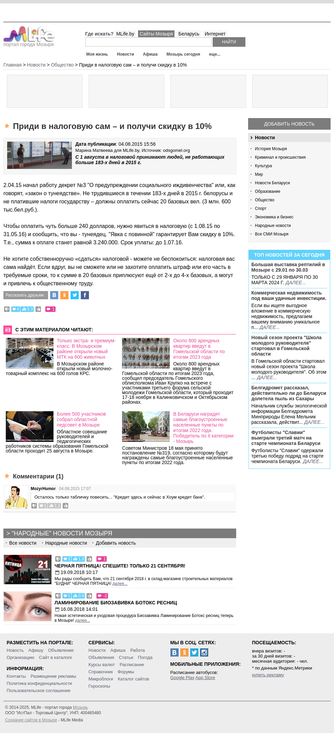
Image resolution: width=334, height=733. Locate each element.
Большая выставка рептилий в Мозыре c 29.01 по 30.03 (288, 267)
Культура (263, 165)
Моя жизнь (97, 54)
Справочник (101, 671)
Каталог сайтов (133, 678)
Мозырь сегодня (183, 54)
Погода (145, 657)
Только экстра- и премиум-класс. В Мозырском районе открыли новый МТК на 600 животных (86, 349)
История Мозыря (271, 148)
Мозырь (80, 707)
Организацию (20, 657)
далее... (296, 282)
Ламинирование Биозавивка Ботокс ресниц (116, 602)
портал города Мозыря (29, 42)
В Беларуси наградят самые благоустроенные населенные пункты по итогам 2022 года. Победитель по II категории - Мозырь (203, 427)
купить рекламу (268, 674)
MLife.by (125, 34)
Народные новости (273, 225)
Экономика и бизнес (274, 217)
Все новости (22, 543)
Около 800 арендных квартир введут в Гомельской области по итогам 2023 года (199, 349)
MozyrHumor (43, 488)
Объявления (101, 657)
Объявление (61, 650)
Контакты (16, 676)
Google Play (182, 677)
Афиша (150, 54)
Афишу (35, 650)
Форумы (126, 671)
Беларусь (188, 34)
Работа (137, 650)
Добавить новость (289, 124)
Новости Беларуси (272, 183)
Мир (259, 174)
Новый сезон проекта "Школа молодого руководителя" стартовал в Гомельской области (287, 346)
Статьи (126, 657)
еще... (214, 54)
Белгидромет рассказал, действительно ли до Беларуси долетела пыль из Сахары (289, 393)
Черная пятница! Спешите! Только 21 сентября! (120, 566)
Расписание (132, 664)
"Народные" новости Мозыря (62, 533)
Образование (267, 191)
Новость (15, 650)
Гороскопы (99, 686)
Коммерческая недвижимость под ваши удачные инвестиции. (289, 295)
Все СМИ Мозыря (271, 234)
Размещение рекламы (53, 676)
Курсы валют (102, 664)
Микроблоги (101, 678)
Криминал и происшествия (280, 157)
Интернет (215, 34)
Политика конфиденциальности (39, 683)
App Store (205, 677)
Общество (264, 200)
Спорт (261, 208)
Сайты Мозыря (156, 34)
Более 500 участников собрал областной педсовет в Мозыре (81, 419)
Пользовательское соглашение (39, 690)
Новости (125, 54)
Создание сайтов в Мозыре (31, 720)
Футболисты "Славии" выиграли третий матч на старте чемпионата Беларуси (286, 438)
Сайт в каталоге (55, 657)
